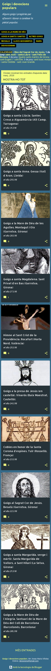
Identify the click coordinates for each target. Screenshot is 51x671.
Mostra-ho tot (14, 79)
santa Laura (24, 54)
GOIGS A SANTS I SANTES (13, 36)
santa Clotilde (8, 62)
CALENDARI (6, 52)
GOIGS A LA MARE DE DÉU (13, 32)
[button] (46, 133)
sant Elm (18, 59)
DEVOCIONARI (8, 45)
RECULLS (5, 41)
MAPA (39, 41)
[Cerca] (40, 5)
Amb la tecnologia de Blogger (25, 667)
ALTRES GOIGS (36, 36)
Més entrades (25, 650)
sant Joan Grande (26, 62)
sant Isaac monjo (42, 59)
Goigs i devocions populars (15, 6)
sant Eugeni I (6, 59)
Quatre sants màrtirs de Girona (33, 57)
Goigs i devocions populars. (15, 659)
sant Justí (11, 54)
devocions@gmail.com (28, 661)
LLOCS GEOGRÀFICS (22, 41)
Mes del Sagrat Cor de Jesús (29, 52)
